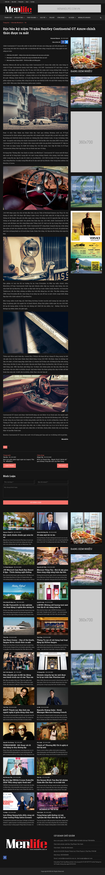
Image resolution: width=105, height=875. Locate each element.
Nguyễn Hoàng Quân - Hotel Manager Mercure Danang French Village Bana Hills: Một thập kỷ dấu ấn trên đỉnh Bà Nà (52, 713)
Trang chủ (6, 22)
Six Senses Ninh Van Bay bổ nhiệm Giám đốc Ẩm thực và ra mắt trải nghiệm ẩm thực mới (52, 782)
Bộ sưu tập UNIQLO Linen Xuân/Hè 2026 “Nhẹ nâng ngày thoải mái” (18, 781)
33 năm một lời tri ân (46, 535)
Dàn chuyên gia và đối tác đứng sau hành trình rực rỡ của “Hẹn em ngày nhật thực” (18, 677)
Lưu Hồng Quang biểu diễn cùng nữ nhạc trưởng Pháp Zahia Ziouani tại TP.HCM (18, 817)
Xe (25, 22)
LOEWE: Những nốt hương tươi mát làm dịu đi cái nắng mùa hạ (52, 606)
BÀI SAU (62, 466)
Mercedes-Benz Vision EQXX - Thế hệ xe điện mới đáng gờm (23, 60)
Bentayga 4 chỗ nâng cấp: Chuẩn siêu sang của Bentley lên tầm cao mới (27, 57)
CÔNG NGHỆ (61, 17)
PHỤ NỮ (51, 17)
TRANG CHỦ (8, 17)
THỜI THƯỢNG (31, 17)
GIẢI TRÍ (42, 17)
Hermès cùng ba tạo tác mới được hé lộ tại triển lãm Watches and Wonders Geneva (51, 677)
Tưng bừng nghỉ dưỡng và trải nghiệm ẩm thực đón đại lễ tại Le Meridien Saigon (51, 817)
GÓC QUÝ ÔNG (19, 17)
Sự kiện (32, 1)
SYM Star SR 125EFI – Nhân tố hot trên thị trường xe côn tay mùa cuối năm (28, 55)
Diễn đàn (7, 1)
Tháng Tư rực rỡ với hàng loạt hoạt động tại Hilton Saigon (52, 641)
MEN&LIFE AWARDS (84, 17)
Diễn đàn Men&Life (17, 22)
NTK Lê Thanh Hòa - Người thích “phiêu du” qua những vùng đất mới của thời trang (52, 460)
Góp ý (27, 1)
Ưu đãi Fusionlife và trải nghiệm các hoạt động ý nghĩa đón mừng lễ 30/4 (18, 607)
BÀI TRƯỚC (9, 466)
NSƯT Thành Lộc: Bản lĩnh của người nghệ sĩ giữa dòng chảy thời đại (18, 712)
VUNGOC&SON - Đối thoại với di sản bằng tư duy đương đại (17, 746)
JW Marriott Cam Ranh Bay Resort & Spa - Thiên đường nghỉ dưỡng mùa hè (18, 572)
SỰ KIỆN (71, 17)
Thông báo (20, 1)
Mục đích (14, 1)
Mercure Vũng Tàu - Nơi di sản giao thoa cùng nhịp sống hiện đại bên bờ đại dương (52, 572)
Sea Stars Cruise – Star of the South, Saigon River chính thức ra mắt (18, 641)
